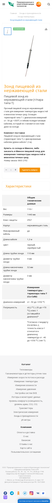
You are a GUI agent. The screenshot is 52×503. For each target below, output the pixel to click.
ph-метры (25, 419)
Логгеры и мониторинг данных (26, 397)
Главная (13, 13)
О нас (26, 436)
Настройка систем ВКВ (26, 393)
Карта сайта (26, 448)
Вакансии (25, 440)
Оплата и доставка (26, 432)
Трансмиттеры (26, 408)
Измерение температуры (26, 381)
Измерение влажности (26, 385)
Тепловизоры (26, 369)
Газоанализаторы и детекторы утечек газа (25, 373)
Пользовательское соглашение (26, 452)
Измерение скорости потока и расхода (25, 377)
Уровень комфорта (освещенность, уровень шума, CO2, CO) (26, 403)
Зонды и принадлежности (26, 416)
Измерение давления (26, 389)
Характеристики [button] (18, 186)
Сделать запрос (30, 170)
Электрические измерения (25, 412)
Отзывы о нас (25, 444)
